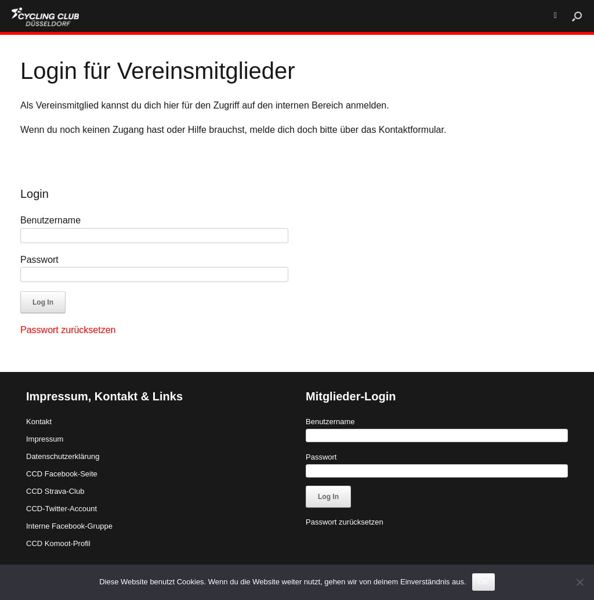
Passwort (39, 260)
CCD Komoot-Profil (58, 543)
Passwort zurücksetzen (68, 330)
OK (483, 581)
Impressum (44, 439)
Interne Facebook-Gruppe (69, 526)
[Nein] (579, 582)
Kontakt (39, 421)
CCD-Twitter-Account (61, 508)
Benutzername (50, 220)
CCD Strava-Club (55, 491)
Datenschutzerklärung (62, 456)
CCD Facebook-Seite (61, 473)
